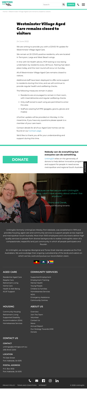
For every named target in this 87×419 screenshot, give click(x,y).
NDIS (33, 294)
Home (5, 11)
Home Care (8, 286)
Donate (71, 4)
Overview (35, 312)
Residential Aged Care (12, 277)
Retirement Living (10, 283)
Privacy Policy (9, 385)
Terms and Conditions (26, 385)
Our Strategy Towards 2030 (42, 329)
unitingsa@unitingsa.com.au (15, 347)
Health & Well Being (11, 289)
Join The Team (37, 315)
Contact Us (35, 320)
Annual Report (37, 326)
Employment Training (40, 280)
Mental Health (37, 283)
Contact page (35, 131)
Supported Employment (41, 277)
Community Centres (39, 300)
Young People (36, 286)
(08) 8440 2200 (9, 350)
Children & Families (39, 289)
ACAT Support (9, 291)
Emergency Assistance (40, 297)
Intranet (42, 385)
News (33, 323)
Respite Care (8, 280)
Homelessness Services (40, 291)
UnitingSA (49, 159)
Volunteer (35, 317)
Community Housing (12, 312)
